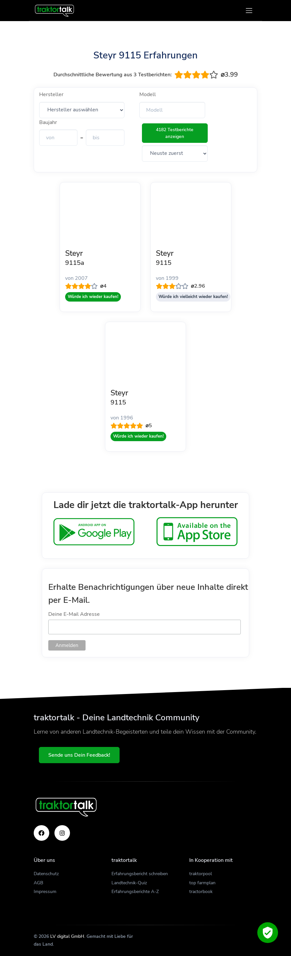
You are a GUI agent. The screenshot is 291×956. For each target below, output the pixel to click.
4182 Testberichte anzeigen (174, 133)
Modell (147, 94)
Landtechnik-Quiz (129, 883)
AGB (38, 883)
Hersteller (51, 94)
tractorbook (201, 891)
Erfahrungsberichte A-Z (135, 891)
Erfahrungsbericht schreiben (139, 874)
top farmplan (202, 883)
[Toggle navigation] (249, 10)
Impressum (45, 891)
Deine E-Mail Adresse (74, 614)
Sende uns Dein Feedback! (79, 755)
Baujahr (48, 122)
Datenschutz (46, 874)
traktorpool (200, 874)
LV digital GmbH (67, 936)
